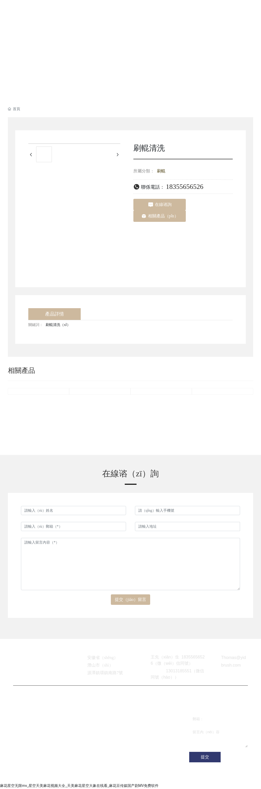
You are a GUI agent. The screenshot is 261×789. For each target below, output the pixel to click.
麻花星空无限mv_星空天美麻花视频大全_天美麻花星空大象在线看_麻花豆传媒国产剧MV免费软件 (79, 786)
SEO (109, 776)
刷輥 (161, 171)
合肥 (100, 776)
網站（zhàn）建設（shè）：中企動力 (71, 776)
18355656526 (184, 186)
